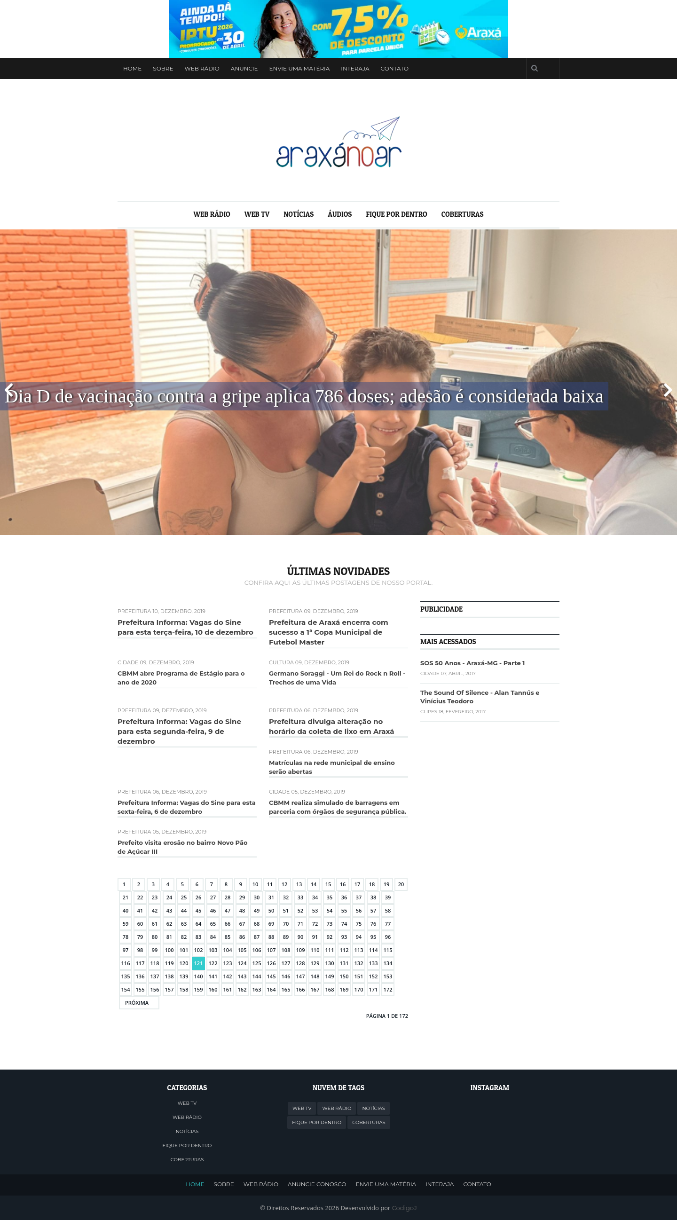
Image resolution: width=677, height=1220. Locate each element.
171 (373, 989)
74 (344, 923)
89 (286, 936)
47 (228, 910)
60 (140, 923)
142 (227, 976)
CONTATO (477, 1185)
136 (140, 976)
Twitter (473, 68)
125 (256, 963)
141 (213, 976)
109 (300, 949)
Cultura (281, 662)
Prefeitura (134, 611)
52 (301, 910)
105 (242, 949)
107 (271, 949)
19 (387, 884)
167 (315, 989)
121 (198, 963)
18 (372, 884)
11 (270, 884)
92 (330, 936)
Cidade (128, 662)
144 (256, 976)
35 (330, 897)
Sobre (163, 68)
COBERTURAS (462, 214)
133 (373, 963)
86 (242, 936)
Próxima (137, 1002)
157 (169, 989)
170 (358, 989)
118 (154, 963)
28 (228, 897)
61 (155, 923)
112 (344, 949)
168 (329, 989)
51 (286, 910)
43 (169, 910)
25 (184, 897)
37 (359, 897)
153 (388, 976)
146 (286, 976)
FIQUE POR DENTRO (396, 214)
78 (126, 936)
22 (140, 897)
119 (169, 963)
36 (344, 897)
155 (140, 989)
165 (286, 989)
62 (169, 923)
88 (271, 936)
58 (388, 910)
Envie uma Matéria (299, 68)
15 (328, 884)
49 (257, 910)
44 (184, 910)
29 (242, 897)
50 (271, 910)
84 (213, 936)
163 (256, 989)
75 (359, 923)
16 (343, 884)
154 (125, 989)
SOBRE (224, 1185)
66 (228, 923)
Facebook (491, 68)
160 (213, 989)
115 (388, 949)
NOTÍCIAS (298, 214)
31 (271, 897)
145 (271, 976)
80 (155, 936)
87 (257, 936)
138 (169, 976)
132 (358, 963)
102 (198, 949)
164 (271, 989)
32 (286, 897)
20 (401, 884)
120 (184, 963)
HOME (195, 1185)
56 (359, 910)
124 (242, 963)
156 (154, 989)
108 (286, 949)
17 (357, 884)
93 (344, 936)
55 (344, 910)
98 (140, 949)
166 (300, 989)
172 (388, 989)
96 (388, 936)
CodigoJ (404, 1208)
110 (315, 949)
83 (199, 936)
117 (140, 963)
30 (257, 897)
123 (227, 963)
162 (242, 989)
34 (315, 897)
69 (271, 923)
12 (285, 884)
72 (315, 923)
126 (271, 963)
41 (140, 910)
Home (132, 68)
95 (373, 936)
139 (184, 976)
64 (199, 923)
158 (184, 989)
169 (344, 989)
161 (227, 989)
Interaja (355, 68)
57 (373, 910)
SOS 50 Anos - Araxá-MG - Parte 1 (472, 663)
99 (155, 949)
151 (358, 976)
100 (169, 949)
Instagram (509, 68)
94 (359, 936)
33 (301, 897)
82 (184, 936)
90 (301, 936)
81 (169, 936)
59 (126, 923)
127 (286, 963)
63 (184, 923)
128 (300, 963)
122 (213, 963)
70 (286, 923)
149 (329, 976)
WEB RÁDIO (202, 68)
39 (388, 897)
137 (154, 976)
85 (228, 936)
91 (315, 936)
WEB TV (257, 214)
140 (198, 976)
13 (299, 884)
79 (140, 936)
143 (242, 976)
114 (373, 949)
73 (330, 923)
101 (184, 949)
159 (198, 989)
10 (255, 884)
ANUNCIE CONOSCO (317, 1185)
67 (242, 923)
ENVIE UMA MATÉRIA (385, 1185)
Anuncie (244, 68)
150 (344, 976)
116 (125, 963)
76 (373, 923)
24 (169, 897)
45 (199, 910)
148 (315, 976)
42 (155, 910)
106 (256, 949)
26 (199, 897)
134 (388, 963)
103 (213, 949)
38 (373, 897)
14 (314, 884)
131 (344, 963)
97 (126, 949)
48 (242, 910)
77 (388, 923)
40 (126, 910)
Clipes (428, 711)
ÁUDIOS (340, 214)
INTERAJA (439, 1185)
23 (155, 897)
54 (330, 910)
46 (213, 910)
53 (315, 910)
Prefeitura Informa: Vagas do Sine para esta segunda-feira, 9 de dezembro (179, 731)
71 (301, 923)
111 (329, 949)
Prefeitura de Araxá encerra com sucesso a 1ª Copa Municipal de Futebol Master (328, 632)
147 (300, 976)
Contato (395, 68)
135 (125, 976)
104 (227, 949)
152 (373, 976)
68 (257, 923)
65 (213, 923)
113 (358, 949)
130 (329, 963)
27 (213, 897)
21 (126, 897)
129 (315, 963)
